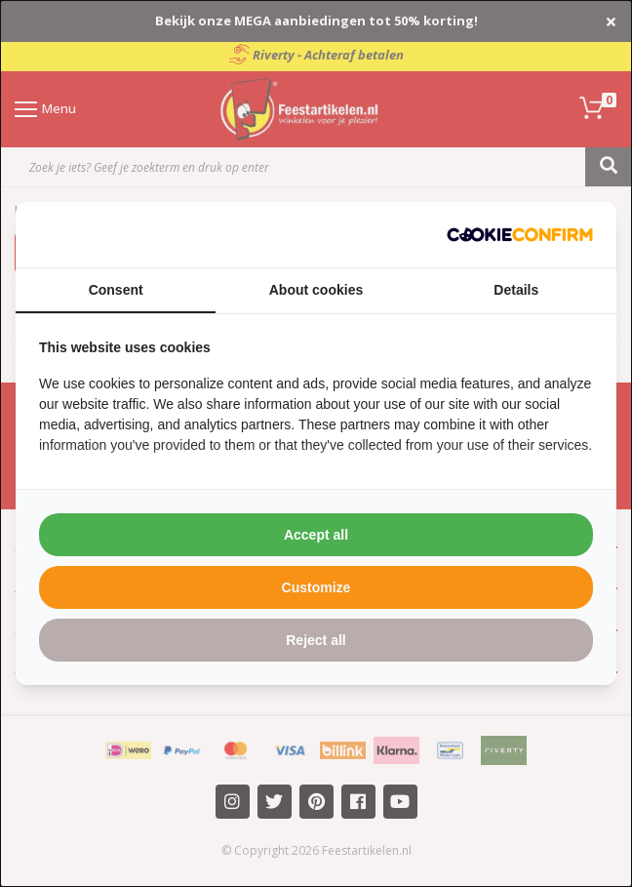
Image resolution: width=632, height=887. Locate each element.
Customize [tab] (316, 587)
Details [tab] (516, 290)
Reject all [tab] (315, 640)
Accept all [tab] (316, 535)
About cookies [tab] (316, 290)
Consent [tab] (116, 290)
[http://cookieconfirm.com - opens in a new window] (520, 234)
